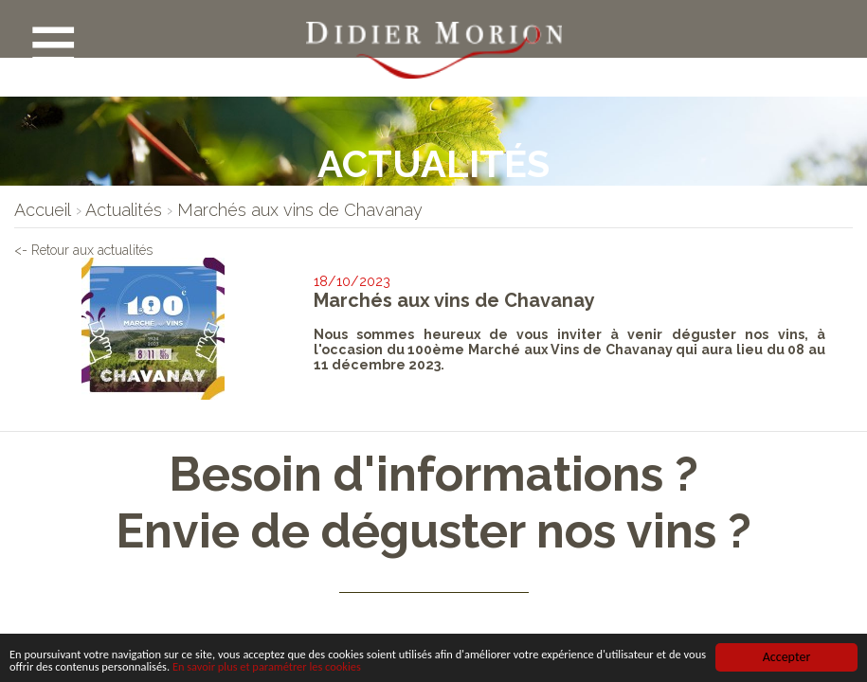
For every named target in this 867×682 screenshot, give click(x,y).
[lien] (42, 210)
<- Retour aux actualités (118, 253)
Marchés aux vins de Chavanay (455, 299)
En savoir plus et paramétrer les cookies (426, 666)
